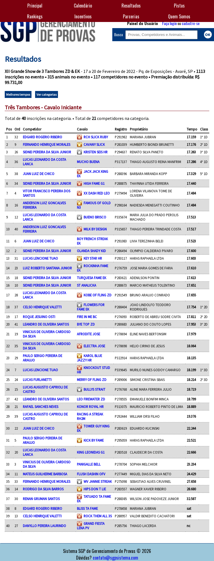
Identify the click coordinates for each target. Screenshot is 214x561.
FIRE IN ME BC (87, 316)
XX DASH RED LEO (97, 193)
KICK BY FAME (94, 440)
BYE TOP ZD (86, 324)
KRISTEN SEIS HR (96, 152)
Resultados (131, 5)
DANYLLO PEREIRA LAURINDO (44, 525)
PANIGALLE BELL (89, 464)
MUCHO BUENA (88, 161)
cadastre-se (191, 23)
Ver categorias (47, 94)
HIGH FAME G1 (94, 183)
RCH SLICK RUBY (96, 137)
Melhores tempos (18, 94)
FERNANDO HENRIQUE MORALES (46, 144)
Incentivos (83, 16)
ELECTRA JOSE (94, 346)
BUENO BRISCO (95, 217)
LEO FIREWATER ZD (91, 399)
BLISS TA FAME (87, 508)
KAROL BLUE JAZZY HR (89, 357)
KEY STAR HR (93, 258)
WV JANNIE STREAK (98, 481)
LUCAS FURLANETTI (37, 379)
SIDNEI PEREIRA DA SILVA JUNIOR (47, 152)
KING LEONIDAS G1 (90, 452)
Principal (34, 5)
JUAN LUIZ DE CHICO (38, 173)
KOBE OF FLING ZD (97, 295)
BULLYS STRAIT (94, 389)
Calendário (83, 5)
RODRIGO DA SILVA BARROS (43, 489)
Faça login (169, 23)
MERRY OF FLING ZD (91, 379)
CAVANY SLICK (94, 144)
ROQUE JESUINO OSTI (39, 316)
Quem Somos (179, 16)
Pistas (179, 5)
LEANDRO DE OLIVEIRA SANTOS (46, 324)
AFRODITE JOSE (88, 334)
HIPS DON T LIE (95, 489)
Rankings (35, 16)
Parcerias (131, 16)
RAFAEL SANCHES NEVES (40, 406)
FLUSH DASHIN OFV (91, 474)
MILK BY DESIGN (95, 229)
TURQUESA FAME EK (91, 277)
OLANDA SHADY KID (91, 250)
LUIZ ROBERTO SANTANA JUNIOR (47, 268)
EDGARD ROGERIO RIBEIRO (42, 137)
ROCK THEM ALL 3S (98, 516)
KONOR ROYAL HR (90, 406)
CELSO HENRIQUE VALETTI (42, 307)
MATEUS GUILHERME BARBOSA (45, 474)
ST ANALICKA (86, 285)
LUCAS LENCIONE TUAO (40, 258)
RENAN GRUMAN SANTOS (41, 498)
